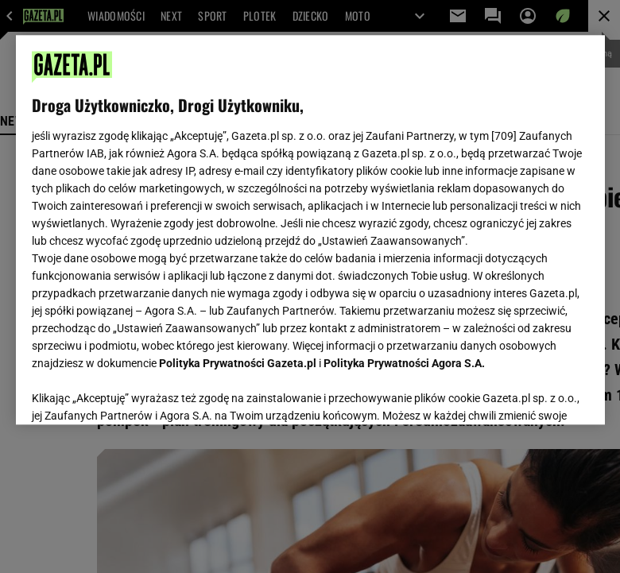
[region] (310, 229)
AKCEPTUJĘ (534, 393)
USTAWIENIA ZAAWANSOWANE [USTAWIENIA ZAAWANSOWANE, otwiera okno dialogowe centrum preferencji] (135, 392)
